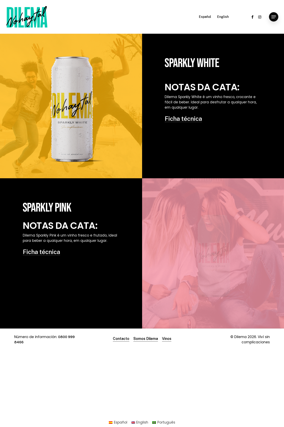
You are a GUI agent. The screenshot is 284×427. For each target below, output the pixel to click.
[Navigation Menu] (273, 17)
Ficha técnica (183, 118)
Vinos (166, 338)
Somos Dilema (145, 338)
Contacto (121, 338)
